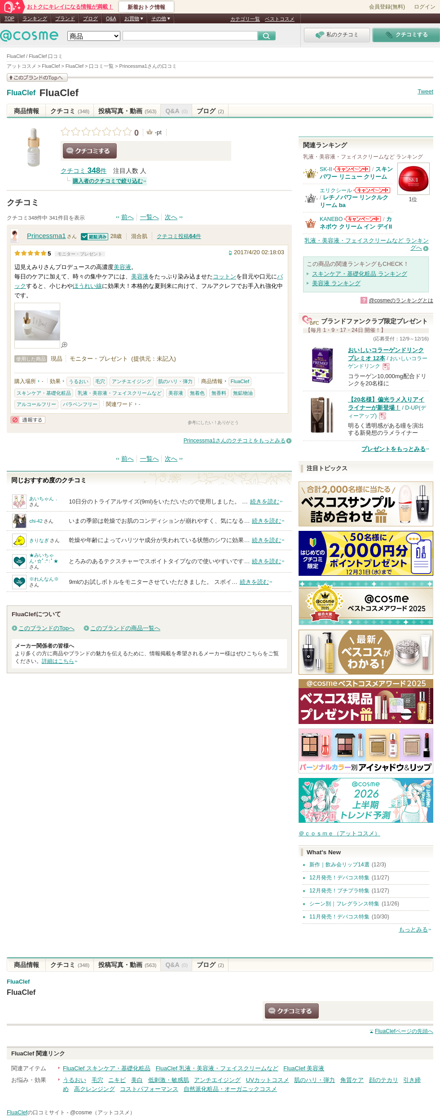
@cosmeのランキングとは (401, 300)
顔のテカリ (383, 1080)
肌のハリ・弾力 (175, 381)
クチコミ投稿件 (179, 236)
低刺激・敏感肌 (168, 1080)
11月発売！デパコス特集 (339, 917)
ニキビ (117, 1080)
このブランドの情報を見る (37, 77)
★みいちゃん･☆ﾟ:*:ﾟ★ (43, 558)
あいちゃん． (44, 498)
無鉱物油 (243, 393)
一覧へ (149, 217)
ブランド (65, 18)
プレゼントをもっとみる (393, 449)
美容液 (122, 267)
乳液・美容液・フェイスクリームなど (120, 393)
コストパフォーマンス (149, 1089)
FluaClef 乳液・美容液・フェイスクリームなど (217, 1068)
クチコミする (90, 151)
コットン (224, 276)
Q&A (111, 18)
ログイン (425, 7)
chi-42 (35, 521)
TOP (9, 18)
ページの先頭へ (404, 1031)
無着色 (197, 393)
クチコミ (69, 111)
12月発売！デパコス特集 (339, 877)
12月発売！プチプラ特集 (339, 890)
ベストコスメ (280, 19)
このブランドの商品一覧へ (125, 628)
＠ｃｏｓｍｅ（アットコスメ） (339, 833)
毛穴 (100, 381)
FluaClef (21, 93)
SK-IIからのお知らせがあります (351, 169)
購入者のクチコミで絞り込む (108, 181)
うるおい (78, 381)
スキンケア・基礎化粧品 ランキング (359, 273)
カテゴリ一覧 (245, 19)
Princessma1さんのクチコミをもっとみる (235, 440)
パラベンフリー (80, 404)
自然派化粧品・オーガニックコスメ (230, 1089)
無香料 (218, 393)
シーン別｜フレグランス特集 (344, 904)
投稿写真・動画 (127, 111)
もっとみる (413, 929)
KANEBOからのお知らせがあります (362, 219)
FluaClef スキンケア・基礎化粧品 (106, 1068)
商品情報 (26, 111)
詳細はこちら (58, 661)
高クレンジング (94, 1089)
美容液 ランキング (336, 283)
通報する (27, 420)
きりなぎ (39, 540)
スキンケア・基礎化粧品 (44, 393)
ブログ (90, 18)
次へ (171, 217)
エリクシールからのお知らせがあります (372, 190)
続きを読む (264, 501)
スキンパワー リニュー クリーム (356, 173)
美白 (137, 1080)
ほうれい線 (87, 286)
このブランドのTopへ (46, 628)
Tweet (425, 91)
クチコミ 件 (83, 171)
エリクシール (336, 190)
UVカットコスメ (267, 1080)
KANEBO (331, 219)
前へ (127, 217)
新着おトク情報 (146, 7)
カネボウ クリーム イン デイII (356, 223)
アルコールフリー (36, 404)
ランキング (34, 18)
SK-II (326, 169)
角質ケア (352, 1080)
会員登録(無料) (387, 7)
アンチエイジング (131, 381)
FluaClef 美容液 (303, 1068)
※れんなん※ (44, 579)
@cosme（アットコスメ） (102, 1112)
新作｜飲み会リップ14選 (339, 864)
